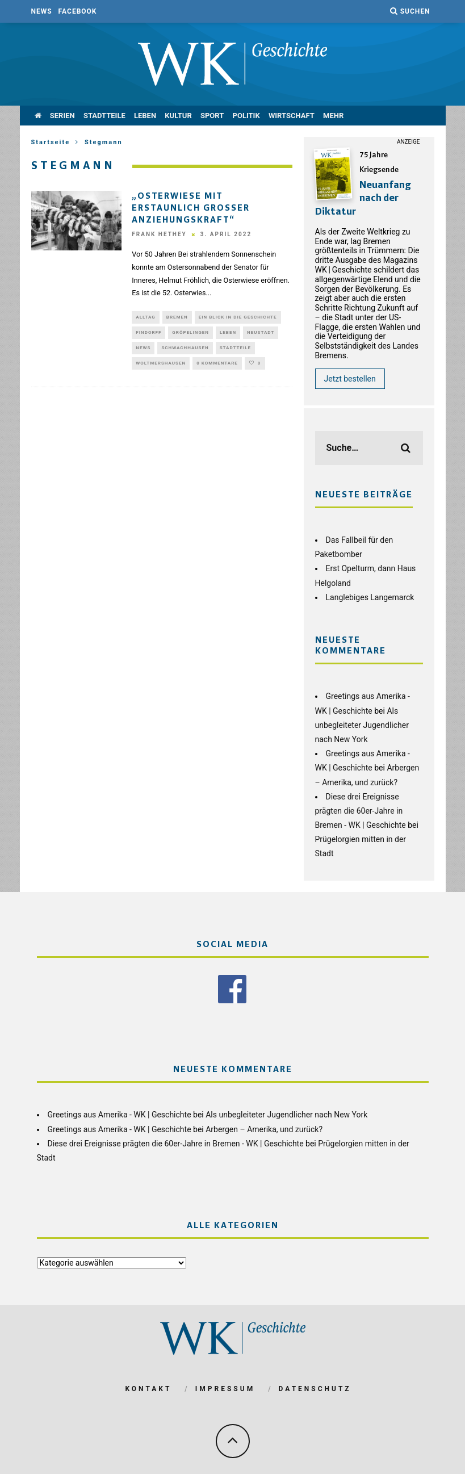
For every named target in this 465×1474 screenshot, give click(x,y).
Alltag (145, 317)
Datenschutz (315, 1388)
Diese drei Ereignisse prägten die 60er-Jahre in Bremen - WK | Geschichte (360, 811)
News (41, 11)
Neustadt (260, 334)
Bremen (177, 317)
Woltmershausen (161, 367)
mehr (333, 115)
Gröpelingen (190, 334)
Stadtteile (104, 115)
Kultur (178, 115)
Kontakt (148, 1388)
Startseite (50, 142)
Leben (145, 115)
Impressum (225, 1388)
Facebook (77, 11)
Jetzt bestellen (350, 378)
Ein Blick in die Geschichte (238, 317)
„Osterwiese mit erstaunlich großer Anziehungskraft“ (191, 208)
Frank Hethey (159, 234)
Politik (246, 115)
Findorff (148, 334)
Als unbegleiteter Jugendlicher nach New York (362, 725)
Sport (212, 115)
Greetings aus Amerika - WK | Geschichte (119, 1114)
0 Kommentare (217, 367)
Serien (62, 115)
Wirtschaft (292, 115)
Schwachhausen (184, 351)
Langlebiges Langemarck (370, 597)
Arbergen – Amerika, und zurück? (264, 1128)
